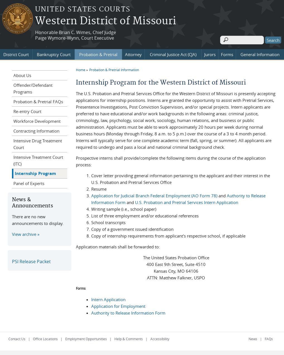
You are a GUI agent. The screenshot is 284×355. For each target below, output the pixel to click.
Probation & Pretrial (98, 53)
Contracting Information (36, 130)
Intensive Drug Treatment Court (37, 143)
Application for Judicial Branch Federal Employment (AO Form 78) (154, 194)
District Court (16, 53)
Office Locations (45, 337)
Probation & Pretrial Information (114, 68)
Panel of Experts (28, 182)
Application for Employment (118, 305)
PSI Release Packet (31, 260)
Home (80, 68)
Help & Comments (128, 337)
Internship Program (35, 172)
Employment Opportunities (86, 337)
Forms (227, 53)
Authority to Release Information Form (128, 312)
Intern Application (108, 298)
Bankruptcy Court (54, 53)
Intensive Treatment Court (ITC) (38, 159)
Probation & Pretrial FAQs (38, 100)
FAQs (269, 337)
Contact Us (16, 337)
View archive (24, 233)
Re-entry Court (27, 110)
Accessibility (159, 337)
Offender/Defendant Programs (32, 87)
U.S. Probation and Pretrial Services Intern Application (186, 201)
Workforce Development (37, 120)
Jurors (210, 53)
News (253, 337)
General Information (260, 53)
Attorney (133, 53)
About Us (22, 74)
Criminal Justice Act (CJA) (173, 53)
